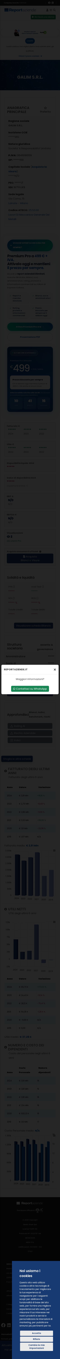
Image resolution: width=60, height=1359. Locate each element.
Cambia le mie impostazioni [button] (36, 1347)
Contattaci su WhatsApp (30, 689)
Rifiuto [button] (36, 1339)
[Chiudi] (55, 670)
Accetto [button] (36, 1333)
